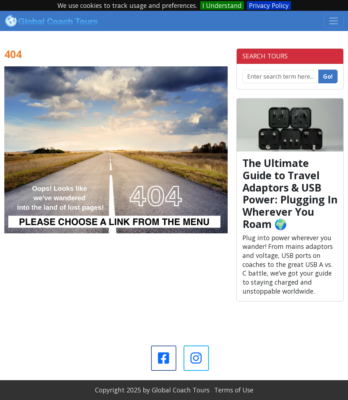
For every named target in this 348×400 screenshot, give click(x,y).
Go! (328, 76)
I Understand (222, 5)
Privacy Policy (269, 5)
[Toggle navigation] (333, 21)
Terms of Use (233, 390)
